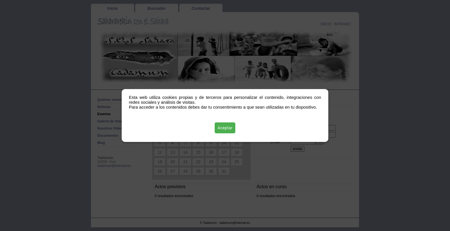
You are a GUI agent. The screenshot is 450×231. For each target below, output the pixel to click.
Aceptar (225, 128)
